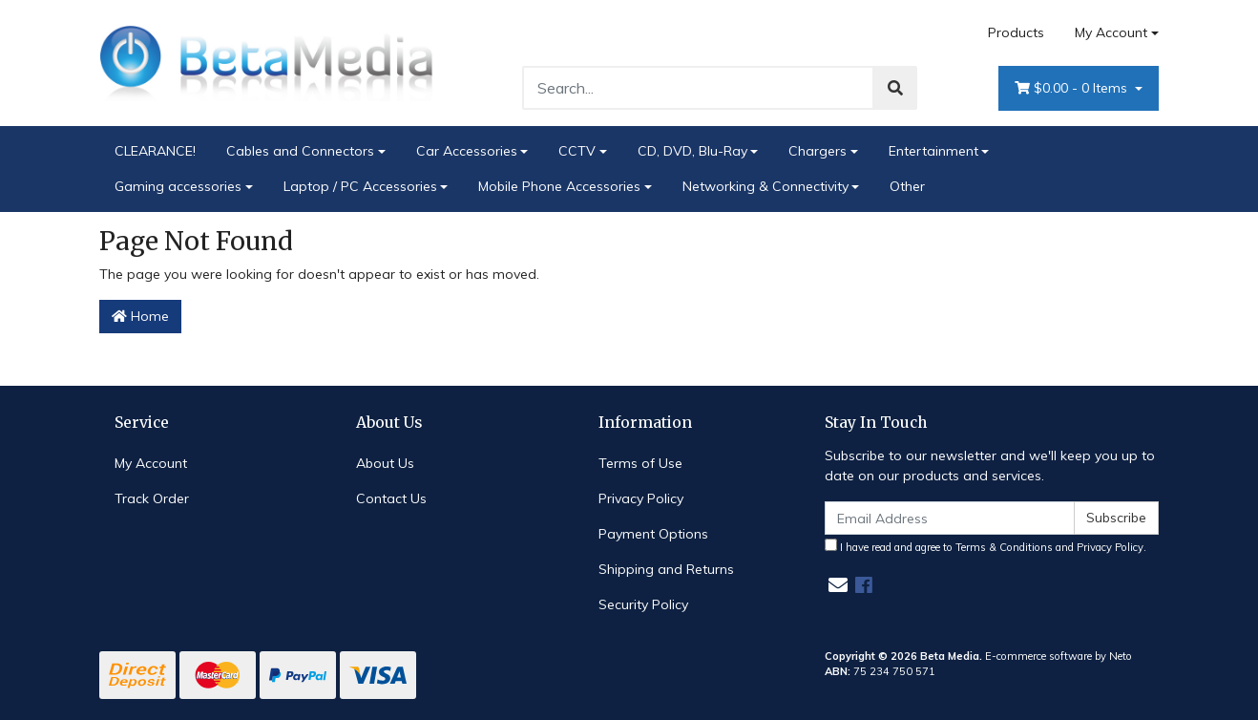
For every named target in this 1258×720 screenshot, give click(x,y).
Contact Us (391, 498)
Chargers (817, 150)
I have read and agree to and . (985, 546)
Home (140, 316)
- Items (1073, 88)
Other (907, 186)
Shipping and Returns (666, 569)
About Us (385, 463)
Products (1016, 32)
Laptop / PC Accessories (360, 186)
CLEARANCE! (155, 150)
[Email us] (838, 585)
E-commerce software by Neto (1058, 656)
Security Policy (643, 604)
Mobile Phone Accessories (559, 186)
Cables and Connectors (300, 150)
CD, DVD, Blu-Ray (692, 150)
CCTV (577, 150)
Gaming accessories (178, 186)
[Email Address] (950, 518)
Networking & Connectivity (765, 186)
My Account (151, 463)
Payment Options (653, 533)
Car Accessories (466, 150)
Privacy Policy (640, 498)
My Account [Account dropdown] (1111, 32)
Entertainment (933, 150)
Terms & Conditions (1004, 547)
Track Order (152, 498)
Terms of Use (640, 463)
